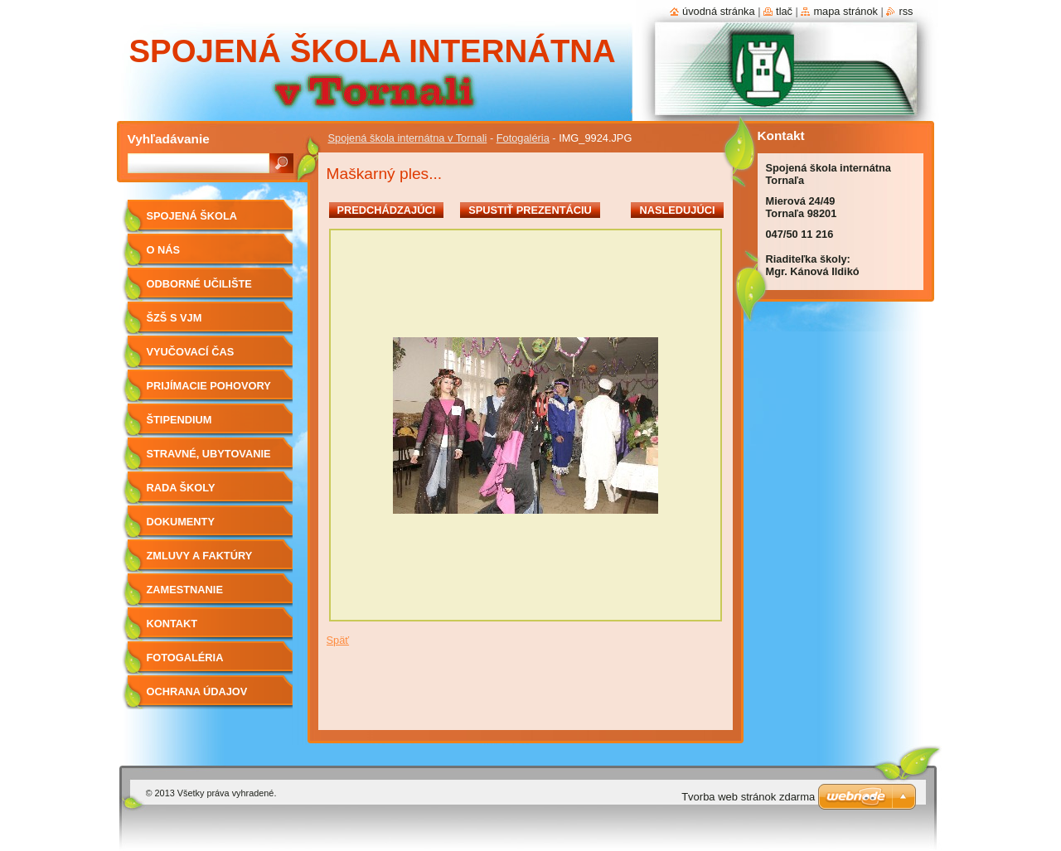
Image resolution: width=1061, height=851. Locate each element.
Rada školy (181, 487)
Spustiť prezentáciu (530, 210)
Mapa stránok (845, 11)
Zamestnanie (185, 589)
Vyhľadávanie (169, 139)
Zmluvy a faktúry (200, 555)
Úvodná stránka (718, 11)
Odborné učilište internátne (199, 290)
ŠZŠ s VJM (174, 318)
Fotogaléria (523, 138)
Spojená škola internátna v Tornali (407, 138)
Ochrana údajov (197, 691)
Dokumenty (181, 521)
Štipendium (179, 419)
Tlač (784, 11)
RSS (906, 11)
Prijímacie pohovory (209, 386)
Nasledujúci (677, 210)
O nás (164, 250)
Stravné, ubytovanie (209, 453)
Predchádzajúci (386, 210)
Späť (338, 640)
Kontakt (172, 623)
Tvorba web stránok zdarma (748, 797)
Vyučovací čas (191, 352)
